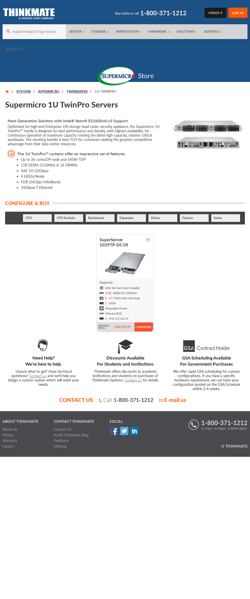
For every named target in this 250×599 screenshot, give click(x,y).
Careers (8, 446)
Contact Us (62, 429)
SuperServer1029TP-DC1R (113, 242)
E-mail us (172, 400)
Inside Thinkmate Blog (71, 435)
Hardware (159, 31)
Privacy (8, 435)
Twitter (124, 431)
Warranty (10, 440)
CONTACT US (76, 400)
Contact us (37, 376)
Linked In (134, 431)
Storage (100, 31)
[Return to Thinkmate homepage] (29, 15)
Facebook (113, 431)
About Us (10, 429)
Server (77, 31)
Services (213, 31)
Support (14, 49)
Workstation (129, 31)
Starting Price (103, 326)
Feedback (61, 440)
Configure (143, 327)
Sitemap (60, 446)
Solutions (187, 31)
